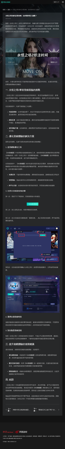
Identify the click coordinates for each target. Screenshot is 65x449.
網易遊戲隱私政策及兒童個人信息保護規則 (22, 436)
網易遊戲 (35, 436)
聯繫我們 (40, 436)
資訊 (9, 9)
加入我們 (50, 436)
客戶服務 (10, 436)
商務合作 (45, 436)
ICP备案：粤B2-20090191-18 (9, 441)
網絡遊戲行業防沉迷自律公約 (15, 438)
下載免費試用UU (32, 204)
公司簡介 (5, 436)
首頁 (4, 9)
